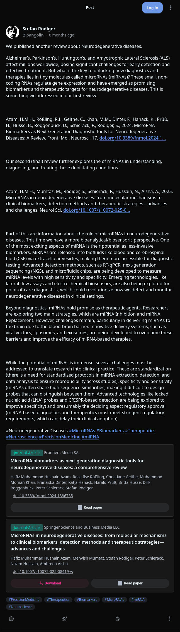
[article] (90, 325)
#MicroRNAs (82, 431)
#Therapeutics (140, 431)
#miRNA (90, 437)
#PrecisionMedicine (60, 437)
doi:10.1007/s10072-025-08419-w (43, 571)
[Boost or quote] (64, 618)
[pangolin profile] (12, 32)
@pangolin (33, 35)
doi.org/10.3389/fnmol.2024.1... (132, 138)
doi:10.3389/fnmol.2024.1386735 (43, 495)
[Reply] (11, 618)
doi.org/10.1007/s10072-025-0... (96, 210)
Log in (152, 7)
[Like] (117, 618)
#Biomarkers (110, 431)
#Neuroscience (22, 437)
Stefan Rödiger (39, 29)
